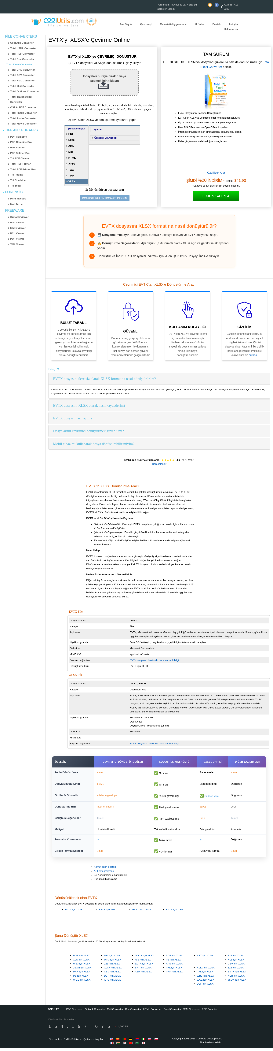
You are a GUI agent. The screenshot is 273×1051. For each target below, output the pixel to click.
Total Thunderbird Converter (21, 99)
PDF (71, 133)
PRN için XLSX (81, 974)
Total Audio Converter (23, 118)
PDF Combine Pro (21, 142)
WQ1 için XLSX (82, 982)
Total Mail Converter (22, 86)
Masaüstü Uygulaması (173, 24)
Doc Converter (133, 1011)
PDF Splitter (17, 147)
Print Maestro (18, 198)
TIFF (71, 175)
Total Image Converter (23, 112)
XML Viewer (17, 244)
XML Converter (191, 1011)
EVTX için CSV (174, 912)
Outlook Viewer (19, 217)
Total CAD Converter (22, 69)
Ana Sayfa (125, 24)
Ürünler (199, 24)
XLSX (71, 181)
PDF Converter (74, 1011)
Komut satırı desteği (105, 869)
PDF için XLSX (81, 958)
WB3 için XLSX (81, 966)
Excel (71, 139)
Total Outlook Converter (24, 91)
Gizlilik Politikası (72, 1041)
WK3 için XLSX (112, 962)
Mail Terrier (17, 204)
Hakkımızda (231, 29)
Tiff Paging (16, 174)
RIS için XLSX (143, 962)
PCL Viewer (17, 233)
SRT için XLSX (143, 970)
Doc (70, 151)
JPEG (71, 163)
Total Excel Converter (19, 64)
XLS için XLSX (81, 962)
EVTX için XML (107, 912)
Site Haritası (55, 1041)
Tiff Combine (18, 180)
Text (71, 169)
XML (71, 145)
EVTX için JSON (141, 912)
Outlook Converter (95, 1011)
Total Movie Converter (23, 123)
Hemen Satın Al (216, 196)
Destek (216, 24)
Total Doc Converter (22, 59)
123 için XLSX (112, 966)
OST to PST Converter (23, 107)
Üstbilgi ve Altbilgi (105, 137)
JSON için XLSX (82, 970)
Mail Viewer (17, 222)
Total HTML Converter (23, 48)
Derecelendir (159, 463)
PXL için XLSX (112, 958)
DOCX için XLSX (144, 958)
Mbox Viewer (18, 228)
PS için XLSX (80, 978)
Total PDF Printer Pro (23, 169)
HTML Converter (152, 1011)
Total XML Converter (22, 80)
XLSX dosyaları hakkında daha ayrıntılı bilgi (154, 743)
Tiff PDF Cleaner (20, 158)
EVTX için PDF (73, 912)
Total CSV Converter (22, 75)
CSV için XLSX (112, 974)
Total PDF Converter (22, 53)
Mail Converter (115, 1011)
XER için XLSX (143, 974)
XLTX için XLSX (113, 970)
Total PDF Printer (20, 163)
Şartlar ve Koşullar (93, 1041)
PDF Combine (18, 136)
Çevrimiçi (145, 24)
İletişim (233, 24)
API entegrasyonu (104, 873)
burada (253, 355)
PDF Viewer (17, 238)
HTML (72, 157)
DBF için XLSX (112, 978)
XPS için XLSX (112, 982)
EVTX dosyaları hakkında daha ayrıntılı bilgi (154, 660)
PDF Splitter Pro (20, 153)
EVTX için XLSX (144, 966)
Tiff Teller (15, 185)
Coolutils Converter (22, 42)
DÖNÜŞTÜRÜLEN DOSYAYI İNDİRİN (104, 198)
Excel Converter (172, 1011)
